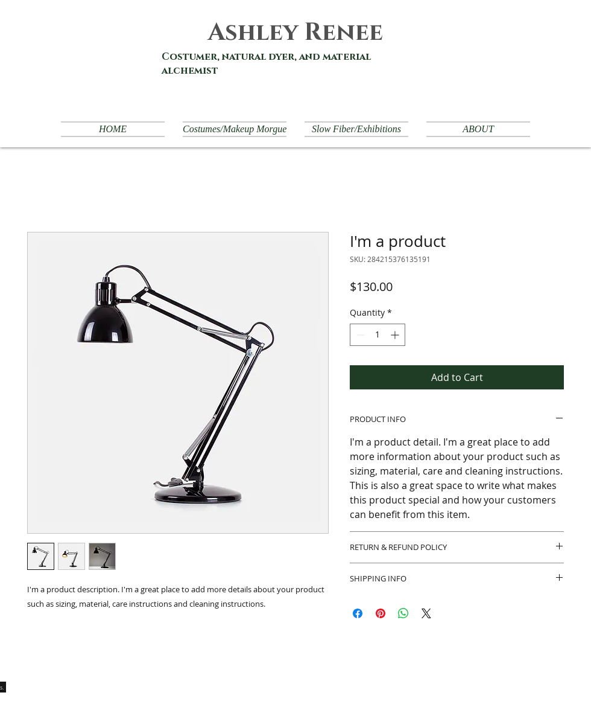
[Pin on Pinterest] (380, 613)
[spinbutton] (377, 334)
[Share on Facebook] (357, 613)
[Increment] (395, 334)
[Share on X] (426, 613)
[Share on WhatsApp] (403, 613)
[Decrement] (359, 334)
